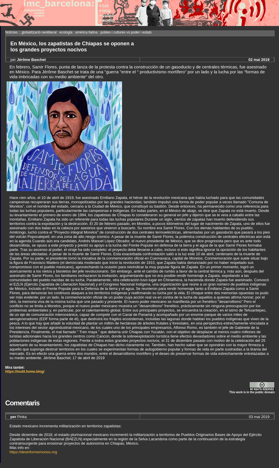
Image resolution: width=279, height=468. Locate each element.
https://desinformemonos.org (33, 452)
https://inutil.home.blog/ (24, 372)
